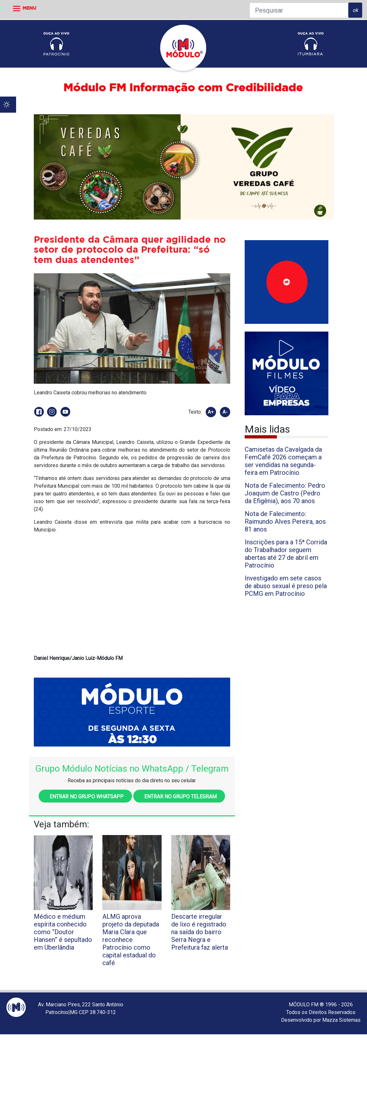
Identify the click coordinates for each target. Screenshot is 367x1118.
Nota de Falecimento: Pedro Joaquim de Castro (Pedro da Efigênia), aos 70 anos (285, 493)
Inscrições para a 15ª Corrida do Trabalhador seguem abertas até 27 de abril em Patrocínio (286, 553)
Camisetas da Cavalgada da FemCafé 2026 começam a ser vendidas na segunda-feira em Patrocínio (283, 461)
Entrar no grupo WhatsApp (85, 797)
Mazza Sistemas (341, 1020)
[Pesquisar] (298, 10)
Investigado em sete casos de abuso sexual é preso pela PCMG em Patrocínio (286, 585)
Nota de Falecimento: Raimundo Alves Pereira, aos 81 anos (285, 521)
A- (225, 412)
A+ (211, 412)
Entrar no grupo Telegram (179, 797)
